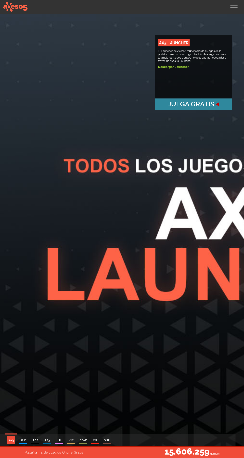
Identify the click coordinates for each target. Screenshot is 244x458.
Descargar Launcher (173, 67)
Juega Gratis (193, 104)
